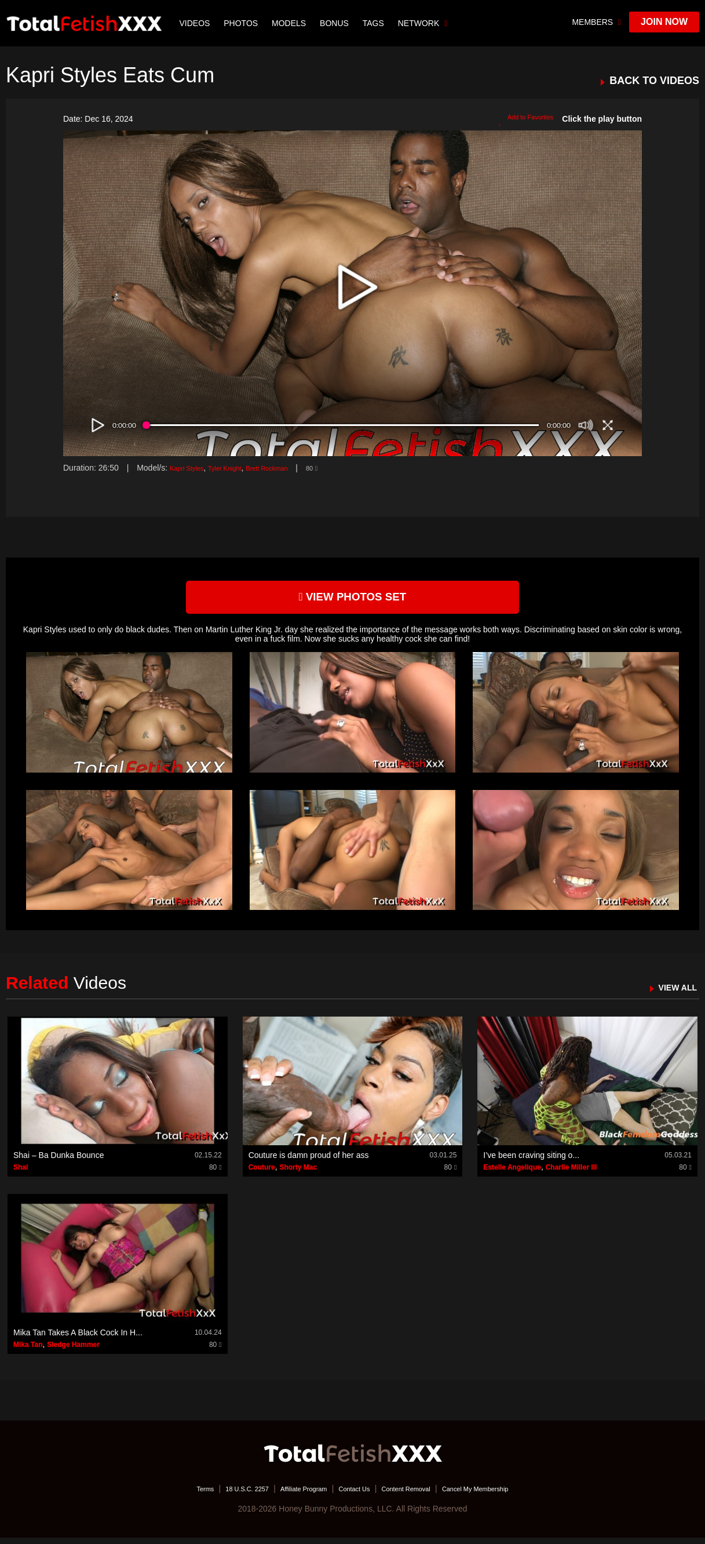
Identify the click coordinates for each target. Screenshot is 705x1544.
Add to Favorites (519, 119)
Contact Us (354, 1494)
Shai (20, 1174)
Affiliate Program (291, 1494)
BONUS (336, 23)
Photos (244, 23)
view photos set (353, 600)
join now (664, 22)
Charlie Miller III (571, 1174)
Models (291, 23)
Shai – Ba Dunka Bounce (58, 1161)
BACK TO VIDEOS (654, 80)
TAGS (375, 23)
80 (344, 467)
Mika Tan (27, 1350)
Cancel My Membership (503, 1494)
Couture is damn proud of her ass (309, 1161)
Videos (197, 23)
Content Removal (417, 1494)
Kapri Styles (191, 467)
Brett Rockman (292, 467)
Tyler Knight (238, 467)
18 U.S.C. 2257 (221, 1494)
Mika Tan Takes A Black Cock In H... (78, 1338)
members (596, 22)
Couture (262, 1174)
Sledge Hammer (73, 1350)
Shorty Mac (298, 1174)
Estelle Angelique (512, 1174)
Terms (170, 1494)
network (425, 23)
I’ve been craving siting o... (531, 1161)
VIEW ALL (672, 993)
